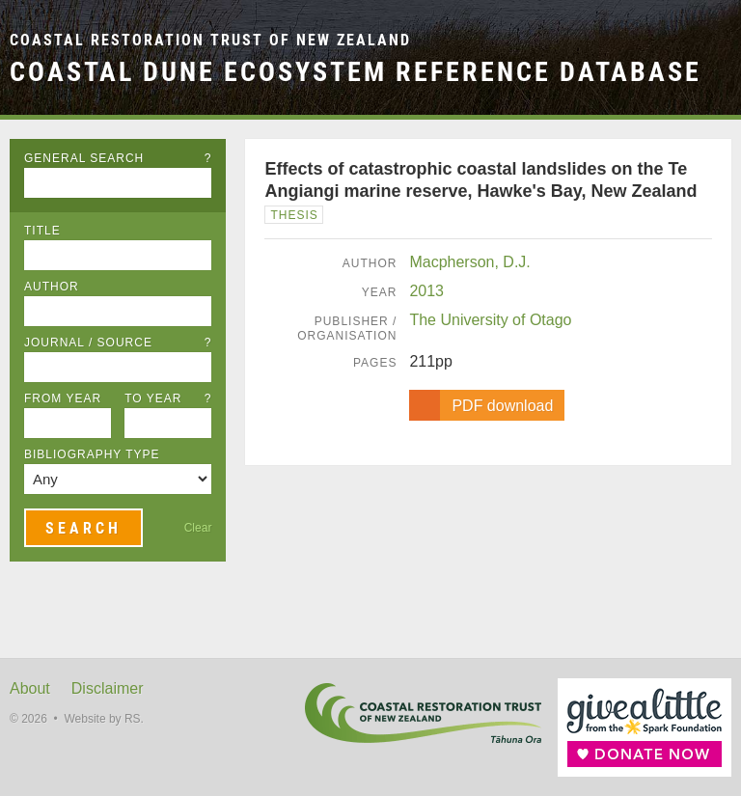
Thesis (293, 215)
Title (42, 230)
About (30, 688)
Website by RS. (103, 719)
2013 (426, 291)
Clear (198, 528)
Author (51, 286)
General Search (117, 158)
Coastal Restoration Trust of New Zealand (210, 40)
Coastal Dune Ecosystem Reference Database (355, 71)
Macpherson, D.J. (469, 262)
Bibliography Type (92, 454)
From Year (62, 398)
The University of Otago (490, 320)
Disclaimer (107, 688)
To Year (167, 398)
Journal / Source (117, 342)
